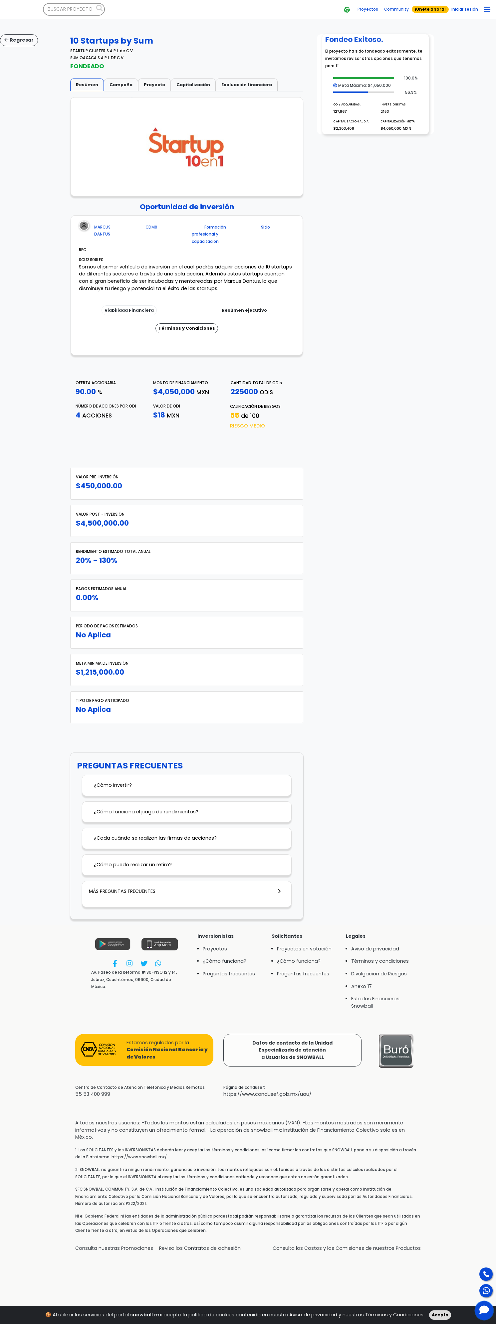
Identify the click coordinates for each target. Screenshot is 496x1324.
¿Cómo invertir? (113, 785)
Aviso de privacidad (313, 1314)
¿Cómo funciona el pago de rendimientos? (146, 811)
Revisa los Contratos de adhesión (200, 1248)
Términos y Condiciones (186, 328)
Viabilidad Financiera (129, 310)
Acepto (440, 1315)
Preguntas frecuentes (229, 973)
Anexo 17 (361, 986)
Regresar (19, 40)
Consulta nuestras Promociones (114, 1248)
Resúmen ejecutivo (244, 310)
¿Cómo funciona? (224, 961)
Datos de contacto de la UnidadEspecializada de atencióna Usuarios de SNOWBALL (292, 1050)
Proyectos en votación (304, 948)
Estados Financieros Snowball (375, 1002)
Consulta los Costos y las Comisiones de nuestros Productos (347, 1248)
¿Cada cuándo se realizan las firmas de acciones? (155, 838)
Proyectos (215, 948)
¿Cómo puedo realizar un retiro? (133, 864)
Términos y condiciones (380, 961)
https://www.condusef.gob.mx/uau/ (267, 1094)
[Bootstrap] (21, 9)
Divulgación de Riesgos (379, 973)
